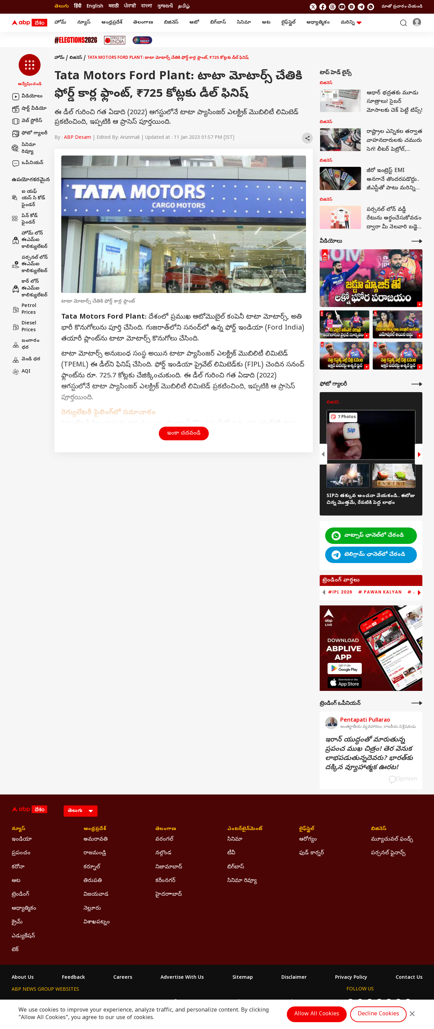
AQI (21, 372)
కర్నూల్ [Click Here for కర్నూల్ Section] (92, 867)
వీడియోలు (27, 97)
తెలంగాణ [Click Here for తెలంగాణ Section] (165, 829)
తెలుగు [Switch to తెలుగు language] (61, 6)
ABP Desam (77, 138)
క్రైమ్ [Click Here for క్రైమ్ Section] (17, 922)
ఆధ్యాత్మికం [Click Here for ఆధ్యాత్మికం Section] (24, 908)
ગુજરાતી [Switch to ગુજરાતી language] (165, 6)
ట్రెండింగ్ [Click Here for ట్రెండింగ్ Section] (20, 894)
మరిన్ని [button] (351, 22)
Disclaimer (294, 978)
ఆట (266, 22)
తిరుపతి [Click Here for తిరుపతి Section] (93, 881)
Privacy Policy (351, 978)
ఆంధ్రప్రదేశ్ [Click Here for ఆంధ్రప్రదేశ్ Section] (95, 829)
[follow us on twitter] (313, 7)
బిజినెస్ (171, 22)
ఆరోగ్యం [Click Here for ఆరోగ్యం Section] (308, 839)
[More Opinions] (416, 703)
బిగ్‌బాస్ (218, 22)
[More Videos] (416, 241)
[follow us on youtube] (342, 7)
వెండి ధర (26, 360)
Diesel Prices (24, 327)
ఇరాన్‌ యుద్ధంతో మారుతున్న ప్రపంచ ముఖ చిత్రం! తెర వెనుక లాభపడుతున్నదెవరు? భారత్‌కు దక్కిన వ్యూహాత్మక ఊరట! (369, 754)
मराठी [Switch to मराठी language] (113, 6)
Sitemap (242, 978)
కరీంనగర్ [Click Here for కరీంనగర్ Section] (165, 881)
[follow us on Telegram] (361, 7)
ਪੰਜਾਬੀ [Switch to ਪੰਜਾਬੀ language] (130, 6)
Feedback (73, 978)
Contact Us (409, 978)
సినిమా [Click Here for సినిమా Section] (234, 839)
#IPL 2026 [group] (340, 592)
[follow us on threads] (332, 7)
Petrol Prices (24, 309)
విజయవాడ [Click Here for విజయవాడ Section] (96, 894)
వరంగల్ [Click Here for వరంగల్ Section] (164, 839)
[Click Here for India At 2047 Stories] (142, 40)
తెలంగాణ (143, 22)
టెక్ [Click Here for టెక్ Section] (15, 950)
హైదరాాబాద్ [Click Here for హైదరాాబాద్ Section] (168, 894)
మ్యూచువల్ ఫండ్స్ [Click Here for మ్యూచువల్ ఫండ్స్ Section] (392, 839)
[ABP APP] (345, 668)
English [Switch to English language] (95, 6)
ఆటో (194, 22)
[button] (29, 71)
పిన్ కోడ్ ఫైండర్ (25, 219)
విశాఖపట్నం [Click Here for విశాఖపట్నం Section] (97, 922)
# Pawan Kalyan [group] (380, 592)
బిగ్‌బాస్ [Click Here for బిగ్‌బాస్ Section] (235, 867)
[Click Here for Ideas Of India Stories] (115, 40)
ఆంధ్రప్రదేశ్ (111, 22)
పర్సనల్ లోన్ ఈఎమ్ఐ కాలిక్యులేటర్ (30, 265)
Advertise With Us (182, 978)
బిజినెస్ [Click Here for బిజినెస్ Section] (378, 829)
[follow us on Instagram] (351, 7)
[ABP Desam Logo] (29, 23)
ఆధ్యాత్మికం (318, 22)
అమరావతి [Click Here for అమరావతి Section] (96, 839)
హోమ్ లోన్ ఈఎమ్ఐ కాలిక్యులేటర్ (30, 240)
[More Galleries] (416, 384)
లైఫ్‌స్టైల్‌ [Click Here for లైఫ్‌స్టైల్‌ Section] (306, 829)
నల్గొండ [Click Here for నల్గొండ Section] (163, 853)
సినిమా (244, 22)
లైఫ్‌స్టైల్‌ (288, 22)
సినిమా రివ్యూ (24, 148)
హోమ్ (60, 22)
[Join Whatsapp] (371, 7)
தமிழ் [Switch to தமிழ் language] (184, 6)
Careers (122, 978)
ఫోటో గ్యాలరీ (30, 134)
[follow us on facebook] (323, 7)
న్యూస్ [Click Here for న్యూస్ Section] (18, 829)
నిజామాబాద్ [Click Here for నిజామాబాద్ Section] (168, 867)
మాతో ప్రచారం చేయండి (402, 7)
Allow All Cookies (316, 1014)
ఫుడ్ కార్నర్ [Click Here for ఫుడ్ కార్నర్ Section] (311, 853)
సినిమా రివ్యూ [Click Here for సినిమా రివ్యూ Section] (242, 881)
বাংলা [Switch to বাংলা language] (146, 6)
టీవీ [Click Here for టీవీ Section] (231, 853)
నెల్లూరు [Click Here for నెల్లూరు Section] (92, 908)
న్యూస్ (83, 22)
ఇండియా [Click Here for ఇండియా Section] (22, 839)
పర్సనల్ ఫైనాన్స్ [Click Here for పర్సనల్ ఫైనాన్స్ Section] (388, 853)
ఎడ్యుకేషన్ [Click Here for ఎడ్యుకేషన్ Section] (23, 936)
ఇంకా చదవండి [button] (184, 433)
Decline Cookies (378, 1014)
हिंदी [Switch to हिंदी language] (77, 6)
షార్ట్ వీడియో (29, 109)
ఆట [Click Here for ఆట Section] (16, 881)
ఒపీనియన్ (27, 163)
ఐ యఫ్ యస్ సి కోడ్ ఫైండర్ (28, 199)
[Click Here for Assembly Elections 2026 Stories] (75, 40)
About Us (23, 978)
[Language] (81, 811)
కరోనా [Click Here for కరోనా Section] (18, 867)
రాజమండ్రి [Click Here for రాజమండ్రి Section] (95, 853)
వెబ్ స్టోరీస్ (27, 121)
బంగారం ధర (25, 344)
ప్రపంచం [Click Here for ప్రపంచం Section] (21, 853)
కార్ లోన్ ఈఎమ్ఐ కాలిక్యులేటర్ (30, 288)
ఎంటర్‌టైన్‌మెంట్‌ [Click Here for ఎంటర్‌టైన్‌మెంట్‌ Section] (245, 829)
